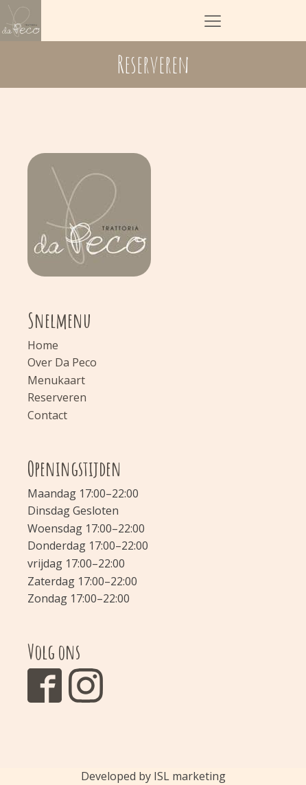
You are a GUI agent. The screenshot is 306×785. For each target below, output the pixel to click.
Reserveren (56, 397)
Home (42, 345)
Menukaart (56, 380)
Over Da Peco (62, 362)
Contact (47, 415)
